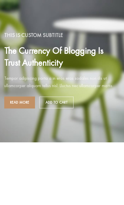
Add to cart (56, 102)
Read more (19, 102)
